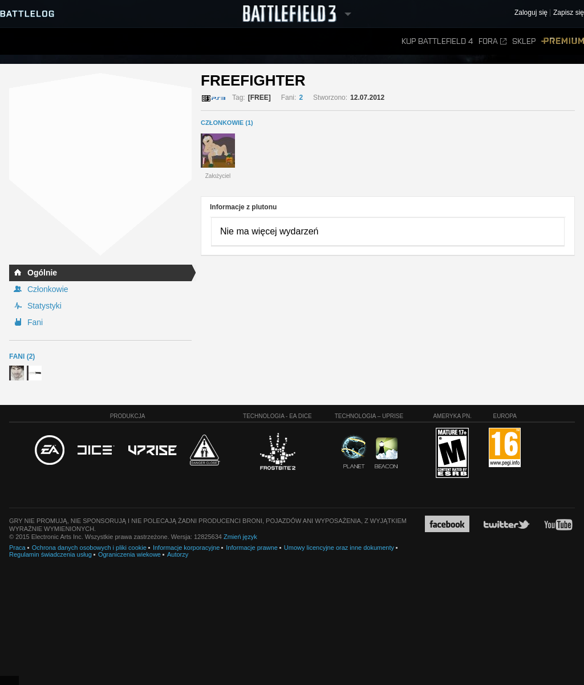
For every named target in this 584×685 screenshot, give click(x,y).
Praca (17, 547)
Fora (492, 41)
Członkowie (47, 289)
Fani (35, 322)
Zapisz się (568, 13)
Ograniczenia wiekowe (129, 554)
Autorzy (177, 554)
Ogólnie (42, 272)
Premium (562, 41)
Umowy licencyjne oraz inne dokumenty (339, 547)
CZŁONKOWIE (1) (227, 122)
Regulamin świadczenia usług (50, 554)
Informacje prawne (252, 547)
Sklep (524, 41)
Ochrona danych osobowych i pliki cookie (89, 547)
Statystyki (44, 305)
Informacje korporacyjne (186, 547)
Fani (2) (22, 356)
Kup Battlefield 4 (437, 41)
